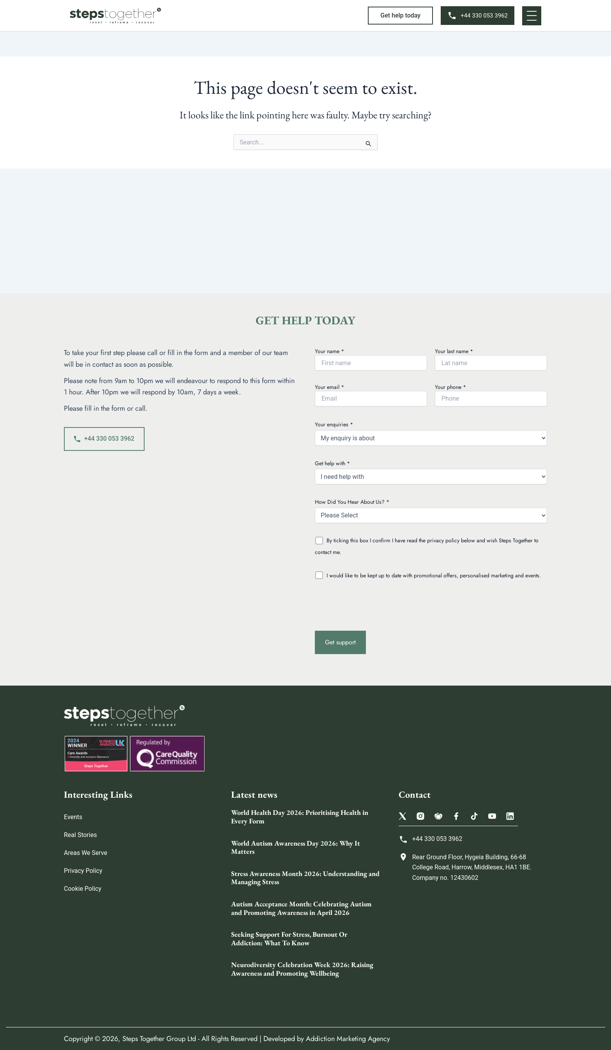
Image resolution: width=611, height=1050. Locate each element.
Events (73, 817)
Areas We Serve (85, 853)
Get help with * (431, 472)
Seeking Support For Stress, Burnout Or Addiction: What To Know (289, 938)
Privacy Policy (83, 870)
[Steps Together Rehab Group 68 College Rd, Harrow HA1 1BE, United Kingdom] (473, 949)
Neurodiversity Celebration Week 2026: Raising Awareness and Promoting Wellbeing (302, 969)
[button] (400, 16)
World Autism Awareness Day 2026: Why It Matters (295, 847)
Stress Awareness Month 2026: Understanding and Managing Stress (305, 877)
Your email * (371, 394)
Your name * (371, 359)
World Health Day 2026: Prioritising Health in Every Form (299, 816)
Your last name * (491, 359)
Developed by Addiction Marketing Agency (326, 1039)
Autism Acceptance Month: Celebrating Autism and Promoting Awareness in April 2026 (301, 908)
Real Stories (80, 835)
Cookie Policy (82, 888)
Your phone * (491, 394)
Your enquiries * (431, 433)
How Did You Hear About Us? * (431, 510)
